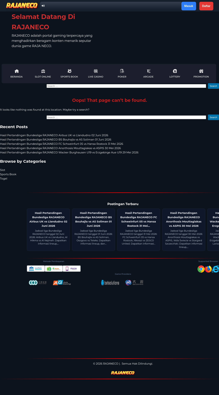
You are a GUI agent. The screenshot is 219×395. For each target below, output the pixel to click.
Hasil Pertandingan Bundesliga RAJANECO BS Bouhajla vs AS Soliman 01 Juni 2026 (55, 139)
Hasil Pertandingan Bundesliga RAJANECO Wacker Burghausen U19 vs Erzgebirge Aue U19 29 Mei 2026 (69, 152)
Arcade (148, 73)
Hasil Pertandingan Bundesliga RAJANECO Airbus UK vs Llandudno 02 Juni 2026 (54, 135)
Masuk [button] (188, 6)
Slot (2, 170)
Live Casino (95, 73)
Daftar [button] (206, 6)
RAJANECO (110, 363)
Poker (122, 73)
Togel (3, 178)
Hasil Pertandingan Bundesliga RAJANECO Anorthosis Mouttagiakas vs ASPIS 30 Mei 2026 (60, 148)
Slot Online (43, 73)
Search (213, 86)
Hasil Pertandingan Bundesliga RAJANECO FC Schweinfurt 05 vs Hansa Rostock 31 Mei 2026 (61, 144)
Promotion (201, 73)
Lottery (174, 73)
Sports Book (69, 73)
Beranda (16, 73)
